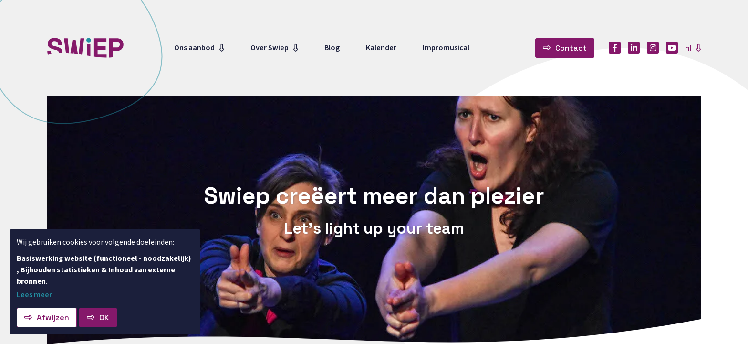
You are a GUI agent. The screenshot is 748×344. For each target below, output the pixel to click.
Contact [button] (571, 48)
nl (689, 48)
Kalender (381, 48)
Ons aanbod (194, 48)
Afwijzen (53, 317)
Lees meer (34, 295)
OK (104, 317)
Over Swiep (269, 48)
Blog (332, 48)
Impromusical (446, 48)
